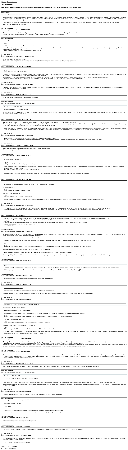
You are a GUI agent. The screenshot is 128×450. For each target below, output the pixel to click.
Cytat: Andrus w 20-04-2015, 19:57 (12, 159)
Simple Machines (12, 448)
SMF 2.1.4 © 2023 (4, 448)
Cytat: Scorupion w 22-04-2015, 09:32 (13, 288)
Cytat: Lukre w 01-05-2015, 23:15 (12, 375)
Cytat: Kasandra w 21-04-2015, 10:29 (13, 106)
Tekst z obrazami (12, 2)
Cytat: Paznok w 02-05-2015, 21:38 (12, 403)
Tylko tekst (3, 2)
